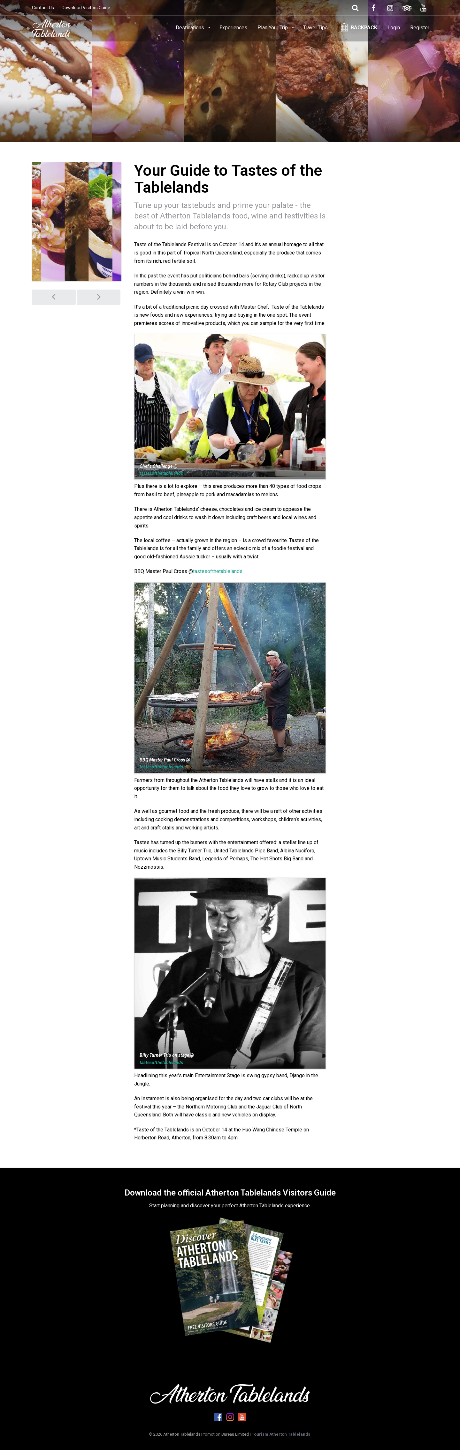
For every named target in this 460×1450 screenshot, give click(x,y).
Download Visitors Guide (86, 7)
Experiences (233, 28)
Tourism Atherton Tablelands (281, 1434)
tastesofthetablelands (161, 473)
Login (393, 28)
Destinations (190, 28)
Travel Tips (315, 28)
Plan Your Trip (273, 28)
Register (419, 28)
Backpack (364, 28)
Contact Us (43, 7)
